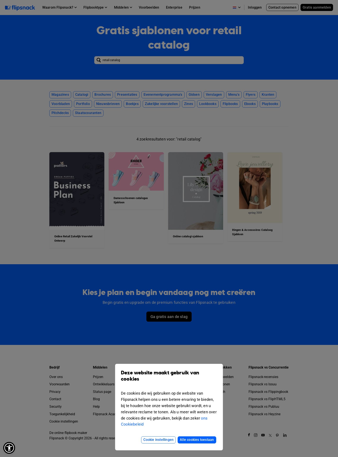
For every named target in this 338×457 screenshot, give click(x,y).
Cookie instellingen (158, 440)
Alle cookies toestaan (197, 440)
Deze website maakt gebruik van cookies (169, 379)
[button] (9, 448)
